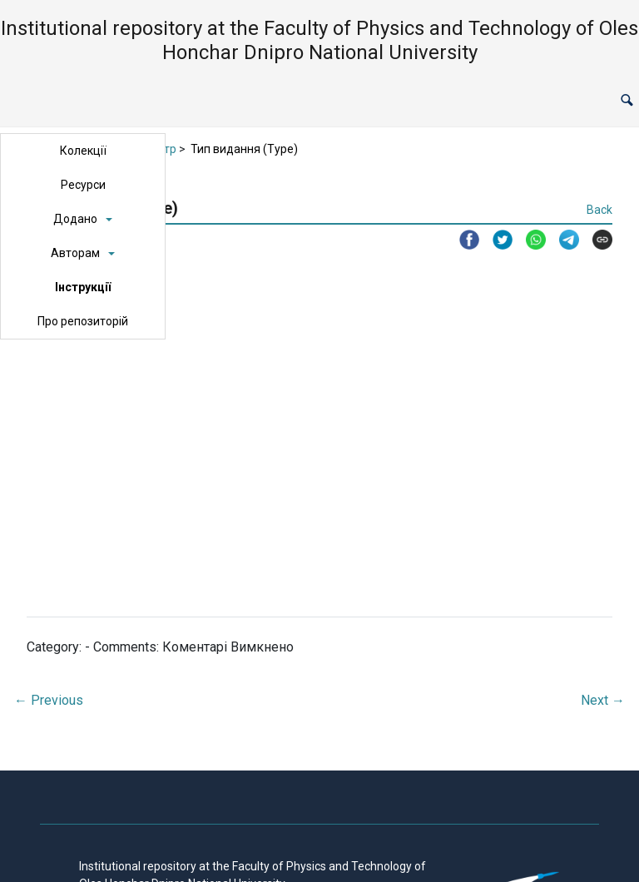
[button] (627, 101)
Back (599, 209)
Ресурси (83, 184)
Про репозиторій (82, 321)
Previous (48, 700)
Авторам (75, 253)
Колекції (83, 150)
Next (603, 700)
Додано (75, 218)
